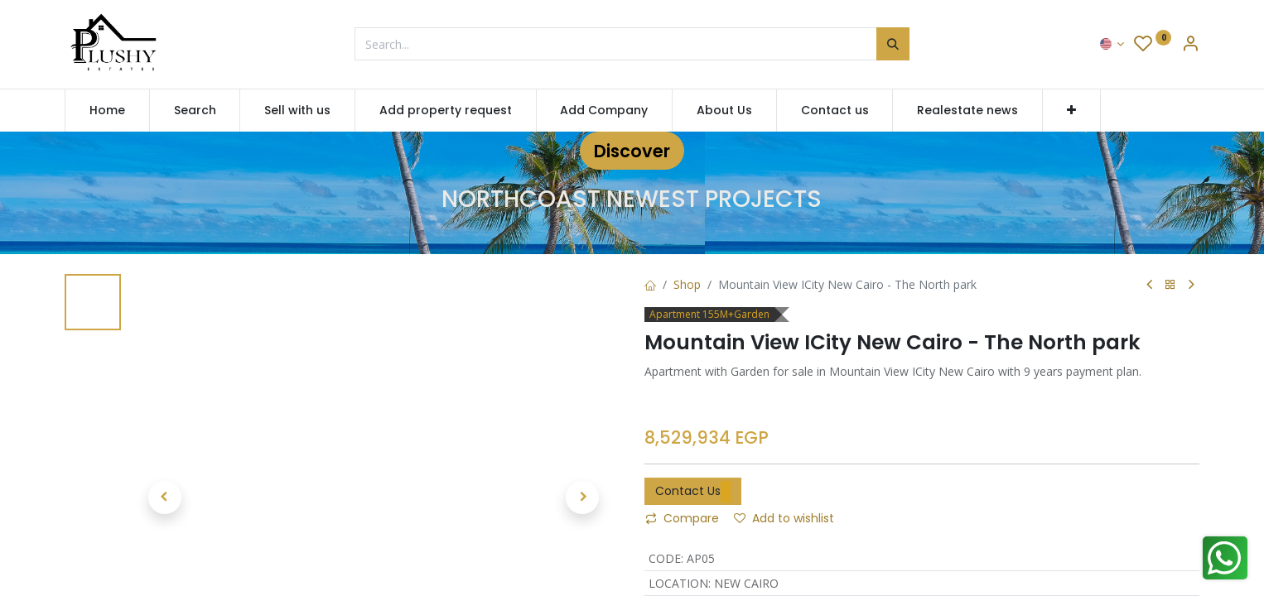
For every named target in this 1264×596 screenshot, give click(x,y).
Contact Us (693, 491)
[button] (1071, 110)
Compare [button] (682, 518)
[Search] (892, 43)
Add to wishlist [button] (784, 518)
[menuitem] (107, 110)
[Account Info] (1190, 45)
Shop (687, 284)
